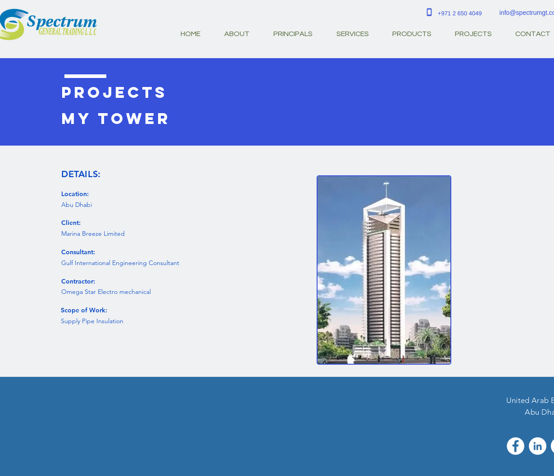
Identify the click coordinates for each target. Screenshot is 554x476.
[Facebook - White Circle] (515, 446)
